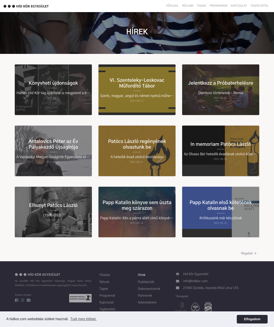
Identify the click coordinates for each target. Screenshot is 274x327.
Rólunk (187, 5)
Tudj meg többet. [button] (83, 319)
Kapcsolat (239, 5)
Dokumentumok (149, 288)
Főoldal (172, 5)
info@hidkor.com (195, 281)
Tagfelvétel (259, 5)
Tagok (201, 5)
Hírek (141, 275)
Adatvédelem (147, 302)
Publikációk (146, 282)
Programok (219, 5)
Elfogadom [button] (252, 319)
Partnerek (145, 295)
